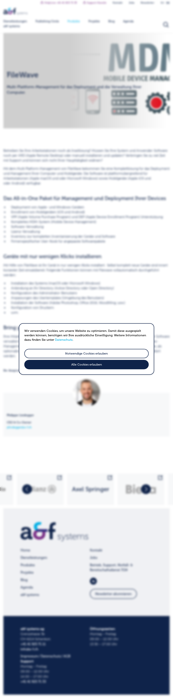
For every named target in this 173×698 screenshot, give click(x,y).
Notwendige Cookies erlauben (86, 353)
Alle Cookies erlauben (86, 365)
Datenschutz (64, 340)
